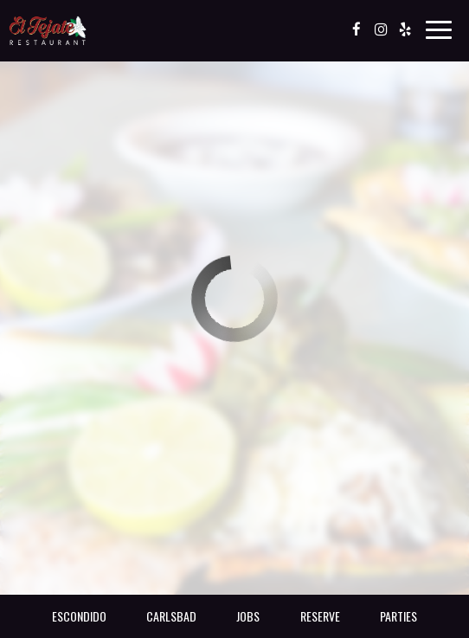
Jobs (248, 616)
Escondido (79, 616)
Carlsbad (171, 616)
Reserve (320, 616)
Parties (398, 616)
